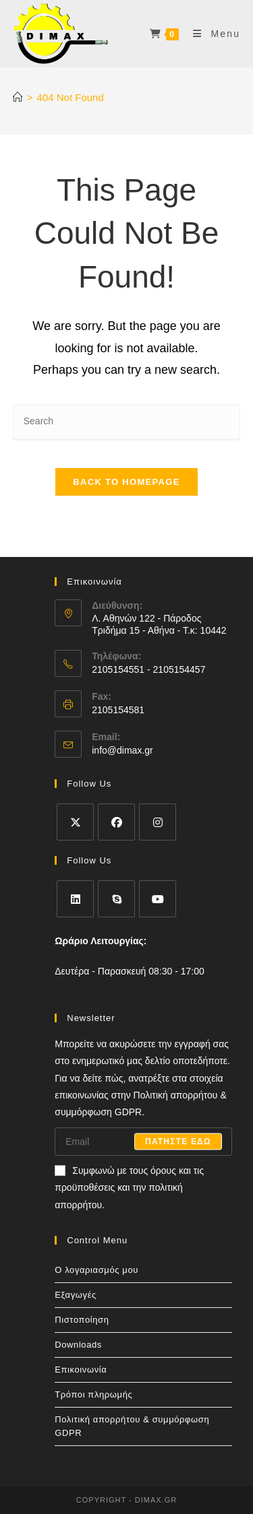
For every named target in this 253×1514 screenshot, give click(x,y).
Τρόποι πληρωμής (93, 1394)
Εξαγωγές (75, 1295)
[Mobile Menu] (211, 33)
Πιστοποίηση (82, 1320)
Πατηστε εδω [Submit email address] (178, 1141)
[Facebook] (116, 822)
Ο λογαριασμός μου (96, 1270)
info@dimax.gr (122, 750)
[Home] (18, 97)
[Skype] (116, 898)
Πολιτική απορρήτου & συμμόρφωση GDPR (132, 1426)
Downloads (78, 1345)
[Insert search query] (127, 422)
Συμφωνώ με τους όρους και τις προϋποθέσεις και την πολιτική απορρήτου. (129, 1187)
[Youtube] (157, 898)
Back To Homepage (126, 482)
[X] (75, 822)
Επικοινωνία (81, 1369)
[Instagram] (157, 822)
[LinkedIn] (75, 898)
